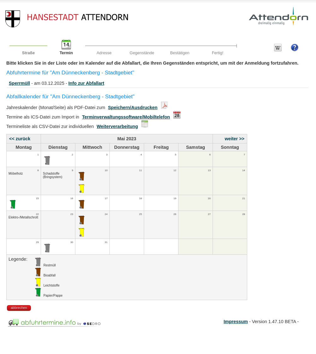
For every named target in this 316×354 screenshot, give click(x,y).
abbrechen (19, 308)
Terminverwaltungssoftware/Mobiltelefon (126, 116)
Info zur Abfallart (86, 83)
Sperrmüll (19, 83)
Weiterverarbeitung (117, 126)
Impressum (236, 321)
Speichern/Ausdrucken (133, 107)
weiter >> (234, 138)
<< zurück (19, 138)
